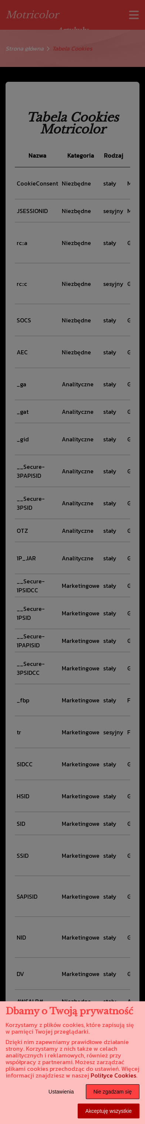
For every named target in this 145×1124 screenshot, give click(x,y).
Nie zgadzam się (113, 1092)
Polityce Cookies (113, 1075)
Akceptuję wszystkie (108, 1111)
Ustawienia (61, 1092)
